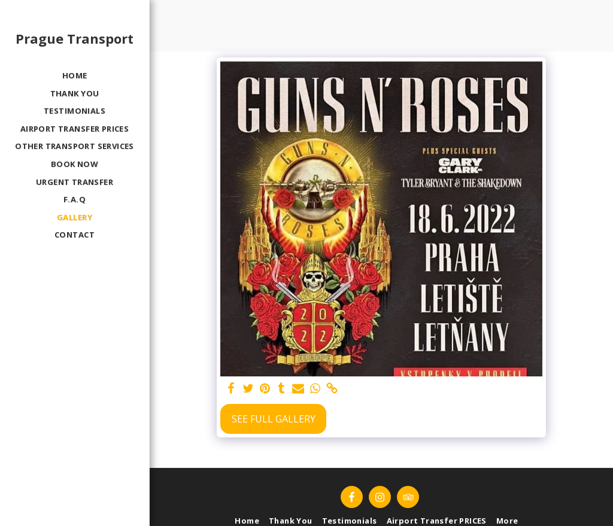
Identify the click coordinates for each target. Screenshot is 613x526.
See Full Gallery (273, 418)
